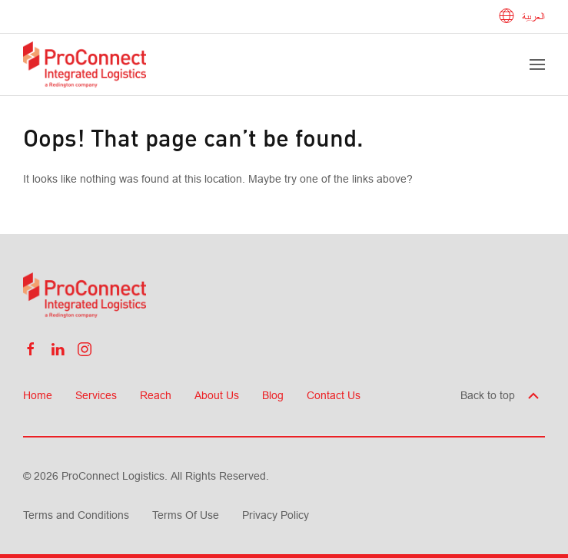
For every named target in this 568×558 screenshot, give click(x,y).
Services (96, 395)
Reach (155, 395)
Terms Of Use (185, 515)
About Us (216, 395)
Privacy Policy (275, 515)
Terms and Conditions (76, 515)
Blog (273, 395)
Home (37, 395)
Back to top (500, 395)
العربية (522, 17)
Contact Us (333, 395)
